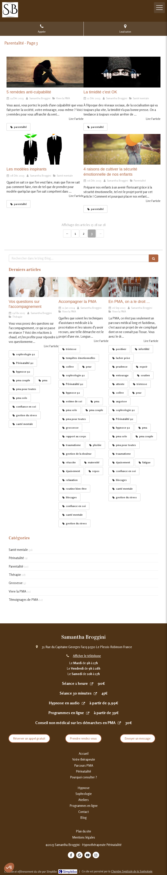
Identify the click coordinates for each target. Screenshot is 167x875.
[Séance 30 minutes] (95, 693)
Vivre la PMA (17, 591)
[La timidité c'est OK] (122, 72)
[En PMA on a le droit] (133, 287)
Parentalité (16, 566)
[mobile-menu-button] (159, 7)
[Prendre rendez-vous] (91, 683)
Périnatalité (16, 558)
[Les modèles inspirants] (45, 149)
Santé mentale (18, 550)
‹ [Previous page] (67, 233)
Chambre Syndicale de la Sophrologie (131, 871)
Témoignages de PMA (23, 600)
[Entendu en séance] (33, 287)
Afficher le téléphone (87, 656)
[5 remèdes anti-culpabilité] (45, 72)
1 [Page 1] (75, 233)
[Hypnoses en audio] (83, 703)
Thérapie (15, 575)
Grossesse (16, 583)
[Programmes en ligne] (87, 713)
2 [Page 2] (83, 233)
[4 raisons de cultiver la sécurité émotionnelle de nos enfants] (122, 149)
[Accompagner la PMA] (83, 287)
